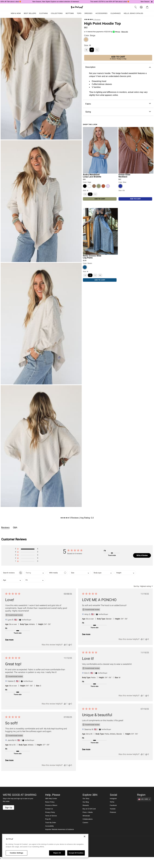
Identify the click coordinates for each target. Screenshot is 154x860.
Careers (85, 822)
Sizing (118, 111)
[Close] (84, 836)
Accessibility (49, 826)
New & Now (16, 13)
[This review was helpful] (65, 644)
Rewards (86, 805)
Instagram (113, 798)
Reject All (57, 853)
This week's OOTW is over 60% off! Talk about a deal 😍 (113, 1)
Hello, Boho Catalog (133, 13)
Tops (79, 13)
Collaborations (88, 819)
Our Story (86, 798)
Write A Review (142, 555)
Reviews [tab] (5, 527)
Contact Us (49, 809)
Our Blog (86, 802)
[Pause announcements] (152, 1)
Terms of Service (51, 816)
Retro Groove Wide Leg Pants (92, 257)
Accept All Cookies (76, 853)
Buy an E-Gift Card (89, 809)
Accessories (102, 13)
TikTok (112, 802)
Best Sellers (30, 13)
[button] (148, 7)
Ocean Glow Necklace (124, 176)
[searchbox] (9, 573)
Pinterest (113, 812)
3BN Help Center (51, 798)
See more (9, 640)
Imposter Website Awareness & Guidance (59, 829)
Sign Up (8, 807)
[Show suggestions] (144, 799)
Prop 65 (48, 819)
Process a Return (51, 805)
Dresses (88, 13)
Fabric (118, 103)
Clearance (115, 13)
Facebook (113, 805)
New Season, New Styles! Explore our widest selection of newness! (59, 1)
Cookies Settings (16, 853)
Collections (57, 13)
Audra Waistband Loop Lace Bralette (92, 176)
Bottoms (70, 13)
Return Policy (50, 802)
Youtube (113, 809)
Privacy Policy (50, 812)
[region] (45, 846)
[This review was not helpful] (69, 644)
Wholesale (86, 816)
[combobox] (34, 573)
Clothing (43, 13)
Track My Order (50, 822)
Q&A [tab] (15, 527)
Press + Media (88, 812)
